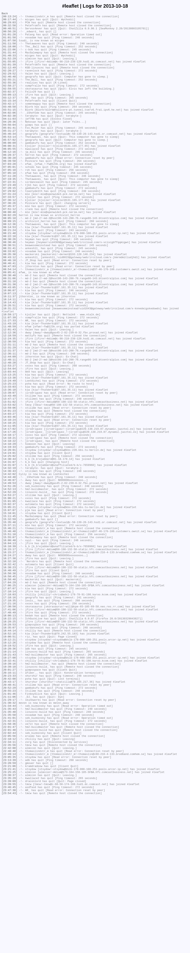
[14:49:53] (9, 577)
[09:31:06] (9, 332)
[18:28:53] (9, 747)
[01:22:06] (9, 57)
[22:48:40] (9, 899)
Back (5, 14)
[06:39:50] (9, 191)
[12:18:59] (9, 400)
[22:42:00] (9, 895)
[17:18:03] (9, 711)
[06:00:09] (9, 169)
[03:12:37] (9, 115)
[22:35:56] (9, 892)
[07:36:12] (9, 238)
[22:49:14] (9, 902)
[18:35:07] (9, 751)
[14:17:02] (9, 512)
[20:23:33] (9, 808)
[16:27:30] (9, 668)
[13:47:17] (9, 476)
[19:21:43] (9, 783)
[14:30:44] (9, 548)
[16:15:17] (9, 657)
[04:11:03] (9, 140)
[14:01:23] (9, 491)
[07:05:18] (9, 202)
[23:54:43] (9, 949)
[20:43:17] (9, 816)
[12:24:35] (9, 404)
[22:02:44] (9, 877)
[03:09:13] (9, 111)
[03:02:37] (9, 108)
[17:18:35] (9, 718)
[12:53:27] (9, 436)
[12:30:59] (9, 407)
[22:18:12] (9, 884)
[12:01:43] (9, 393)
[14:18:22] (9, 527)
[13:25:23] (9, 458)
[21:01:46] (9, 830)
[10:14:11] (9, 357)
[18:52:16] (9, 758)
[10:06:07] (9, 346)
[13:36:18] (9, 465)
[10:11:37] (9, 353)
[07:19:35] (9, 212)
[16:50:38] (9, 686)
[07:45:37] (9, 245)
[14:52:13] (9, 584)
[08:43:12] (9, 306)
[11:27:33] (9, 382)
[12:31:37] (9, 418)
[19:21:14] (9, 780)
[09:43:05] (9, 342)
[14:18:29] (9, 530)
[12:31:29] (9, 415)
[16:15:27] (9, 660)
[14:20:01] (9, 538)
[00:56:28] (9, 35)
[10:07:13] (9, 350)
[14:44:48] (9, 570)
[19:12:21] (9, 765)
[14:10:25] (9, 505)
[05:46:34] (9, 158)
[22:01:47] (9, 870)
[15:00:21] (9, 595)
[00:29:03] (9, 24)
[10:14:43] (9, 360)
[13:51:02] (9, 480)
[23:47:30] (9, 946)
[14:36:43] (9, 563)
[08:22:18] (9, 281)
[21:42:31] (9, 863)
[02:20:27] (9, 82)
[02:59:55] (9, 104)
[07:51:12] (9, 248)
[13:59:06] (9, 487)
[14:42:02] (9, 566)
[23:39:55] (9, 939)
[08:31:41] (9, 295)
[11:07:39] (9, 379)
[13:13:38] (9, 451)
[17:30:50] (9, 725)
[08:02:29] (9, 256)
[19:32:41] (9, 790)
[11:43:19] (9, 386)
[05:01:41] (9, 151)
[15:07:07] (9, 610)
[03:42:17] (9, 122)
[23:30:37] (9, 928)
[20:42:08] (9, 812)
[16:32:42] (9, 675)
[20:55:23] (9, 827)
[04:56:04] (9, 147)
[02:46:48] (9, 90)
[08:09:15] (9, 263)
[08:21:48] (9, 277)
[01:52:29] (9, 68)
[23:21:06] (9, 917)
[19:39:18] (9, 798)
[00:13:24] (9, 17)
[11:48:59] (9, 389)
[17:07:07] (9, 704)
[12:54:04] (9, 440)
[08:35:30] (9, 303)
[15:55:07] (9, 642)
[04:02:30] (9, 136)
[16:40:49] (9, 682)
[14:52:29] (9, 588)
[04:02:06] (9, 133)
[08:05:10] (9, 259)
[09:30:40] (9, 328)
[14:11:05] (9, 509)
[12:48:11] (9, 429)
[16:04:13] (9, 650)
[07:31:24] (9, 230)
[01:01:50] (9, 43)
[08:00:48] (9, 252)
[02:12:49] (9, 79)
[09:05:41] (9, 324)
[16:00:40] (9, 646)
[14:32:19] (9, 559)
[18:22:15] (9, 740)
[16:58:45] (9, 689)
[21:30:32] (9, 841)
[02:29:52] (9, 86)
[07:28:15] (9, 223)
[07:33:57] (9, 234)
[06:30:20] (9, 187)
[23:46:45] (9, 942)
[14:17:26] (9, 516)
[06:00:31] (9, 173)
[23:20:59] (9, 913)
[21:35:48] (9, 852)
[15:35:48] (9, 624)
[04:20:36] (9, 144)
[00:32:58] (9, 28)
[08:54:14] (9, 321)
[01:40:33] (9, 64)
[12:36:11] (9, 422)
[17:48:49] (9, 733)
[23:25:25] (9, 924)
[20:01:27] (9, 801)
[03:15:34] (9, 118)
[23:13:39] (9, 910)
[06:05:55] (9, 176)
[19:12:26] (9, 769)
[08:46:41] (9, 314)
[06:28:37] (9, 183)
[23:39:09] (9, 935)
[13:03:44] (9, 444)
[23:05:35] (9, 906)
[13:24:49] (9, 454)
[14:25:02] (9, 545)
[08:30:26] (9, 285)
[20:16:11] (9, 805)
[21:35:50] (9, 855)
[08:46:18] (9, 310)
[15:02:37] (9, 603)
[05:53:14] (9, 162)
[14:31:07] (9, 552)
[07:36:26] (9, 241)
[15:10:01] (9, 613)
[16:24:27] (9, 664)
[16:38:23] (9, 678)
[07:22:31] (9, 216)
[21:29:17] (9, 837)
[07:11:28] (9, 209)
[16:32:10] (9, 671)
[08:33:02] (9, 299)
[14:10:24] (9, 501)
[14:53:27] (9, 592)
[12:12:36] (9, 397)
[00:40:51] (9, 32)
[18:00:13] (9, 736)
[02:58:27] (9, 100)
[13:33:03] (9, 462)
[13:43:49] (9, 472)
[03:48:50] (9, 126)
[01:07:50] (9, 46)
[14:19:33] (9, 534)
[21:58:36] (9, 866)
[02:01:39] (9, 75)
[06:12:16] (9, 180)
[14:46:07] (9, 574)
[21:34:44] (9, 845)
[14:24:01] (9, 541)
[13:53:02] (9, 483)
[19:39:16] (9, 794)
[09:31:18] (9, 335)
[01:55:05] (9, 71)
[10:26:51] (9, 364)
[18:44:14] (9, 754)
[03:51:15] (9, 129)
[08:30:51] (9, 292)
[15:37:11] (9, 628)
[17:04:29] (9, 696)
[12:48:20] (9, 433)
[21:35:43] (9, 848)
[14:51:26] (9, 581)
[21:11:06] (9, 834)
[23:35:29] (9, 931)
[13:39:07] (9, 469)
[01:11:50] (9, 50)
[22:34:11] (9, 888)
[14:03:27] (9, 494)
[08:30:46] (9, 288)
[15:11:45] (9, 617)
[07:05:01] (9, 198)
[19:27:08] (9, 787)
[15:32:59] (9, 621)
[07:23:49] (9, 220)
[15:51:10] (9, 639)
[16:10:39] (9, 653)
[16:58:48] (9, 693)
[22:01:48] (9, 874)
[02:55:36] (9, 97)
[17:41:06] (9, 729)
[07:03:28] (9, 194)
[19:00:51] (9, 762)
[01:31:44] (9, 61)
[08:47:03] (9, 317)
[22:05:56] (9, 881)
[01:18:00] (9, 53)
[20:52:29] (9, 823)
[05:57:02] (9, 165)
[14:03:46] (9, 498)
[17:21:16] (9, 722)
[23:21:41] (9, 920)
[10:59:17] (9, 375)
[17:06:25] (9, 700)
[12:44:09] (9, 426)
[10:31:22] (9, 368)
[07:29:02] (9, 227)
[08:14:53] (9, 270)
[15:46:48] (9, 635)
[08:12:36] (9, 267)
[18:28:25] (9, 743)
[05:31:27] (9, 155)
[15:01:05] (9, 599)
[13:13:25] (9, 447)
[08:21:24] (9, 274)
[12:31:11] (9, 411)
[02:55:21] (9, 93)
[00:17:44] (9, 21)
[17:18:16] (9, 715)
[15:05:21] (9, 606)
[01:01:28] (9, 39)
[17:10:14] (9, 707)
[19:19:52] (9, 772)
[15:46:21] (9, 631)
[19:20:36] (9, 776)
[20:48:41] (9, 819)
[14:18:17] (9, 519)
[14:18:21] (9, 523)
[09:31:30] (9, 339)
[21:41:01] (9, 859)
